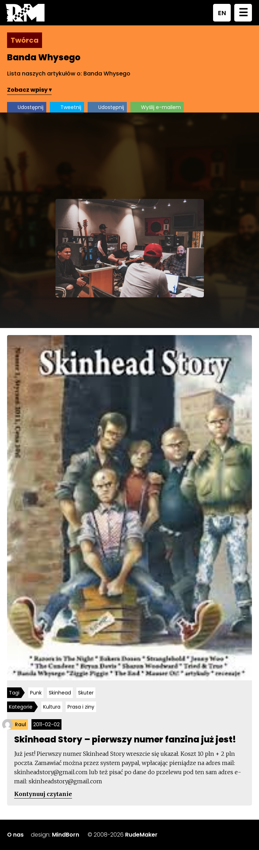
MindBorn (65, 835)
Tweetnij (70, 107)
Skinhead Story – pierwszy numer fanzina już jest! (125, 739)
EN (222, 12)
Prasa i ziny (80, 706)
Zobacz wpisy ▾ (29, 90)
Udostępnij (30, 107)
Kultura (51, 706)
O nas (15, 835)
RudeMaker (141, 835)
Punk (36, 692)
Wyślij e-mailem (161, 107)
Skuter (86, 692)
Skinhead (60, 692)
